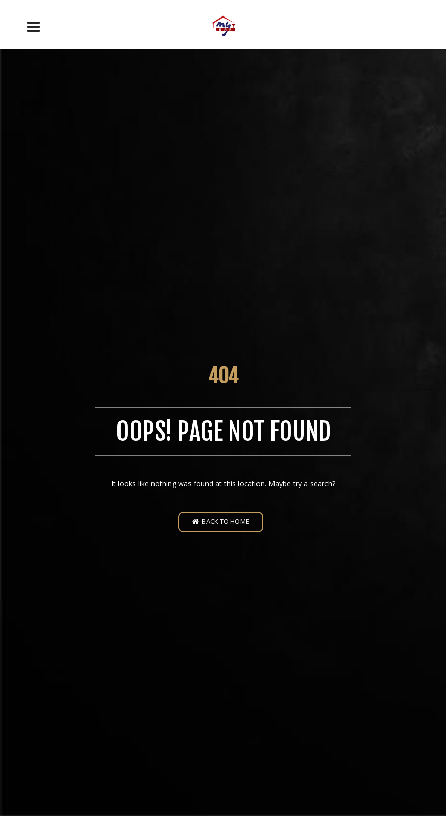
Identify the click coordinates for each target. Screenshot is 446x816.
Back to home (220, 521)
